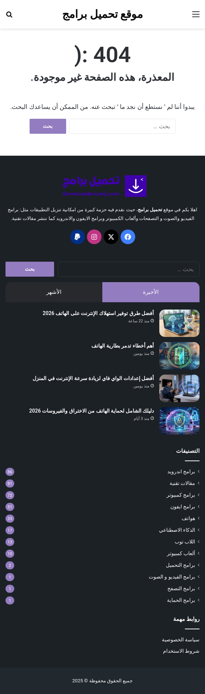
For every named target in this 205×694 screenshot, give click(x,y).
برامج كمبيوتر (181, 495)
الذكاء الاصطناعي (177, 530)
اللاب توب (185, 542)
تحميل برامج (150, 209)
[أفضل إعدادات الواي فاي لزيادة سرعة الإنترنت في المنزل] (179, 388)
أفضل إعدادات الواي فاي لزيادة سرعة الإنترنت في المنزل (93, 378)
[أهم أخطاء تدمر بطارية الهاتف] (179, 355)
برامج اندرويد (181, 471)
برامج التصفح (181, 588)
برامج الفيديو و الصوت (172, 577)
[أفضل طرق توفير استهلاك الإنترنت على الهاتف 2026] (179, 323)
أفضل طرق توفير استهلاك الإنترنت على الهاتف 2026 (98, 313)
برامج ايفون (182, 506)
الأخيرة (151, 292)
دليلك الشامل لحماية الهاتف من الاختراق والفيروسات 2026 (91, 411)
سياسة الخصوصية (181, 639)
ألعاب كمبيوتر (181, 553)
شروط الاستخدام (181, 651)
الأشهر (53, 292)
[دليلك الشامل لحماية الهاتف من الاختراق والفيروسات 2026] (179, 421)
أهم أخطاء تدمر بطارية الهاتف (122, 346)
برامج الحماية (181, 600)
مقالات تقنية (182, 483)
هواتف (188, 518)
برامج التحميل (180, 565)
